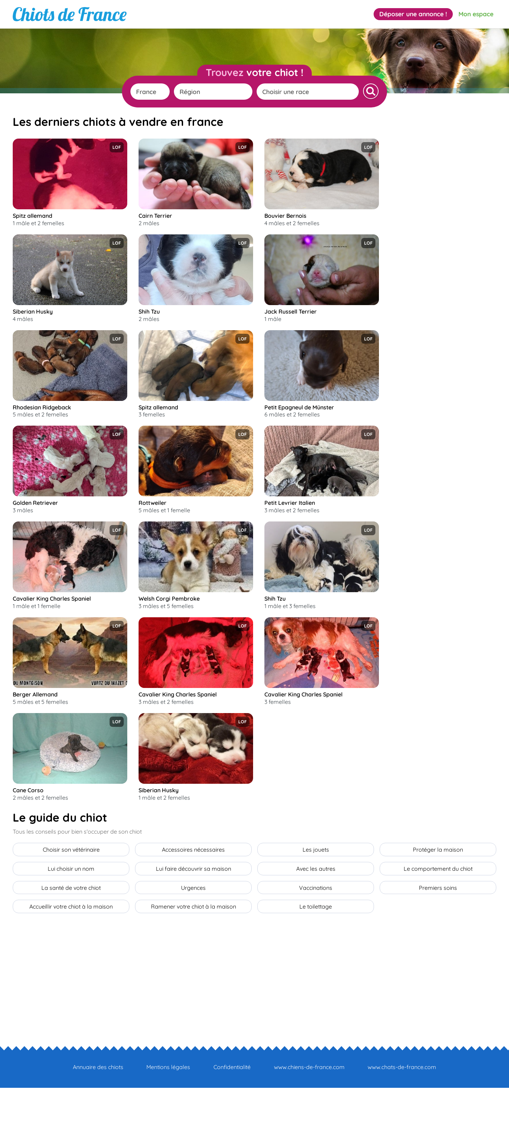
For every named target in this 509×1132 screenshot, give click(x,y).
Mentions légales (168, 1111)
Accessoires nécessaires (193, 898)
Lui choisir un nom (71, 916)
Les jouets (316, 898)
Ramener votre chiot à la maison (193, 951)
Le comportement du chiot (438, 916)
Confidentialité (232, 1111)
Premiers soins (438, 933)
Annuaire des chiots (98, 1111)
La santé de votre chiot (71, 933)
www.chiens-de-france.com (309, 1111)
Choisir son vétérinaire (71, 898)
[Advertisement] (443, 245)
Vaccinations (315, 933)
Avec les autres (315, 916)
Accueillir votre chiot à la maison (71, 951)
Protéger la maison (438, 898)
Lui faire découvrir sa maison (193, 916)
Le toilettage (315, 951)
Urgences (193, 933)
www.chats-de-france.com (402, 1111)
